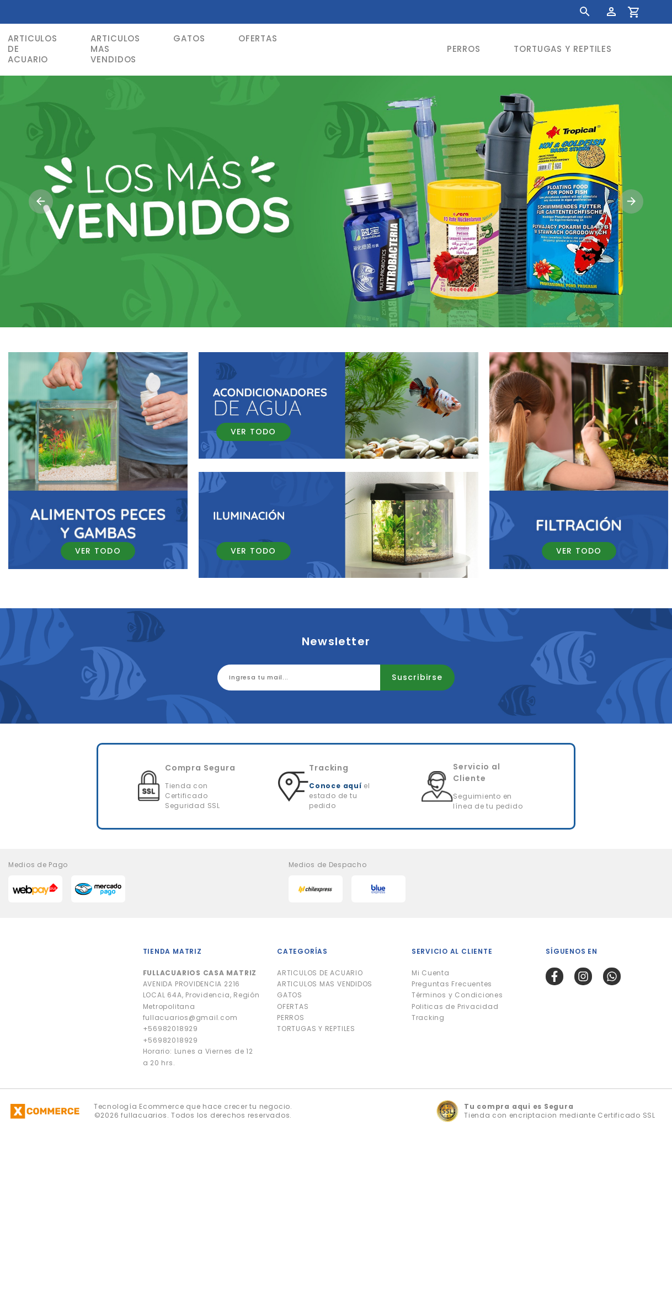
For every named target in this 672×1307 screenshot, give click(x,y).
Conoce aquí (335, 785)
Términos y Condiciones (457, 995)
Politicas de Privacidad (455, 1006)
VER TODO (98, 550)
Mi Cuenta (431, 972)
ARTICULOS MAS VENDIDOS (115, 49)
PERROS (464, 49)
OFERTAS (258, 38)
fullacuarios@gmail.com (190, 1017)
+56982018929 (170, 1028)
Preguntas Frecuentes (452, 984)
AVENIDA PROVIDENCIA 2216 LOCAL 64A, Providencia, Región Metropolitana (201, 989)
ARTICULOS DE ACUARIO (319, 972)
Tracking (428, 1017)
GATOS (189, 38)
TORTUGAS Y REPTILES (563, 49)
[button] (41, 201)
